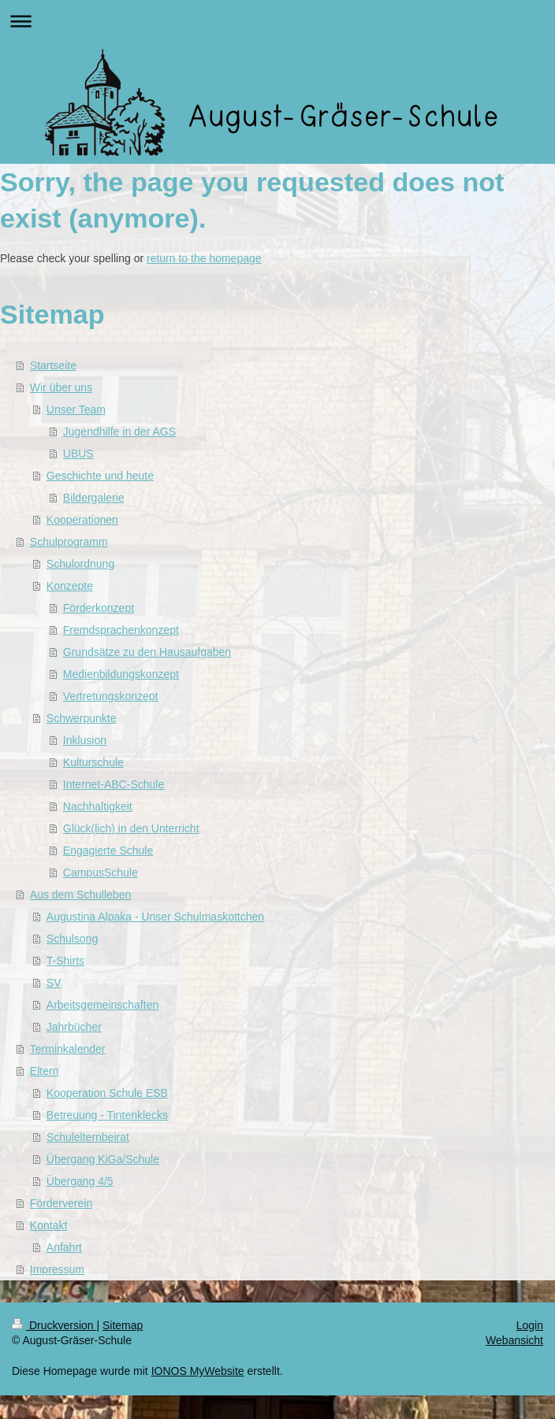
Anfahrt (64, 1247)
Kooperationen (82, 519)
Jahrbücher (74, 1027)
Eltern (44, 1071)
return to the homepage (204, 258)
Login (529, 1325)
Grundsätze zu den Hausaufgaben (147, 652)
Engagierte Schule (108, 850)
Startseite (53, 365)
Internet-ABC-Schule (113, 784)
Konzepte (70, 586)
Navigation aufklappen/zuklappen (277, 21)
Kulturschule (93, 762)
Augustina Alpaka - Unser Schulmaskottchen (155, 916)
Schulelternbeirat (88, 1137)
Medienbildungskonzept (121, 674)
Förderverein (61, 1203)
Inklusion (84, 740)
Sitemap (122, 1325)
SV (54, 982)
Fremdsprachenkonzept (121, 630)
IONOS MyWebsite (197, 1371)
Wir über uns (61, 387)
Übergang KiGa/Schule (103, 1159)
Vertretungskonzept (110, 696)
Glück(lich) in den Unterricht (131, 828)
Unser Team (76, 409)
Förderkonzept (98, 608)
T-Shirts (65, 960)
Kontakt (48, 1225)
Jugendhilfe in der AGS (119, 431)
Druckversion (54, 1325)
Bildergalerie (94, 497)
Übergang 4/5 (80, 1181)
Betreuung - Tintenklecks (107, 1115)
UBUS (78, 453)
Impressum (57, 1269)
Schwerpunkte (82, 718)
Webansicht (514, 1340)
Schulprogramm (69, 541)
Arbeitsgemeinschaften (102, 1004)
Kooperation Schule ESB (107, 1093)
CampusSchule (100, 872)
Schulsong (72, 938)
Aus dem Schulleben (80, 894)
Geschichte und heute (100, 475)
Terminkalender (68, 1049)
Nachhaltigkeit (97, 806)
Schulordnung (80, 564)
